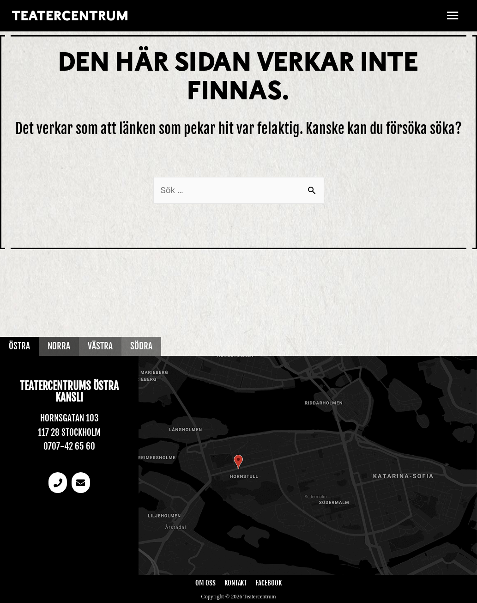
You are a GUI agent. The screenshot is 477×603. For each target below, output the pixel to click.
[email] (81, 482)
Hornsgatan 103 (69, 418)
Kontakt (235, 583)
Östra (19, 346)
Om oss (205, 583)
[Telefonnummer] (57, 482)
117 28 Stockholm (69, 432)
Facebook (268, 583)
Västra (100, 346)
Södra (141, 346)
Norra (59, 346)
